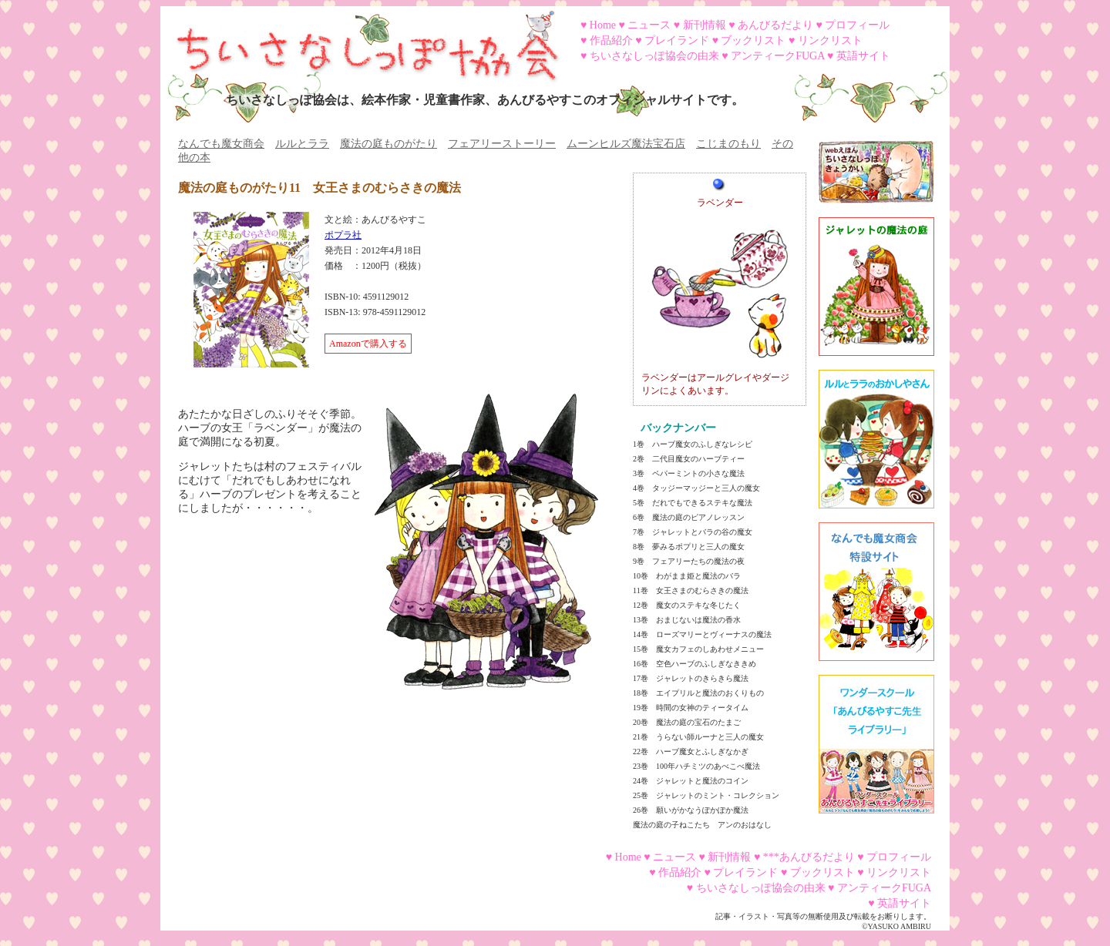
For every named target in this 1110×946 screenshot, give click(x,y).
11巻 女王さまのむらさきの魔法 (690, 590)
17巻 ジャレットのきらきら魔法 (690, 678)
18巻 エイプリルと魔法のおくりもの (698, 693)
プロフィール (857, 25)
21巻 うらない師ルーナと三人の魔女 (698, 737)
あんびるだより (775, 25)
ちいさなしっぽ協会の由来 (654, 56)
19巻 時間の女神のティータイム (690, 707)
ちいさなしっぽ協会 (360, 40)
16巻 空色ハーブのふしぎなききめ (694, 663)
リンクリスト (830, 40)
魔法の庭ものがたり (388, 143)
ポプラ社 (343, 235)
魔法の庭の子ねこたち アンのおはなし (702, 824)
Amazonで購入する (368, 343)
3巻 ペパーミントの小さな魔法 (689, 473)
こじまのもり (728, 143)
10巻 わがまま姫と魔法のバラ (687, 576)
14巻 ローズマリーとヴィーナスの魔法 (702, 634)
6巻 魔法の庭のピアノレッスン (689, 517)
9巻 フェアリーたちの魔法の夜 (689, 561)
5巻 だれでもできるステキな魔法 (692, 502)
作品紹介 (611, 40)
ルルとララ (302, 143)
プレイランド (676, 40)
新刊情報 (704, 25)
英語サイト (863, 56)
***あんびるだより (809, 857)
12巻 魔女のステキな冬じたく (687, 605)
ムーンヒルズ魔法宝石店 (626, 143)
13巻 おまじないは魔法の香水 (687, 620)
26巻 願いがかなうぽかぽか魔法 (690, 810)
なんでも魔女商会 (221, 143)
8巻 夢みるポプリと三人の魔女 (689, 546)
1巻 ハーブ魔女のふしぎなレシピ (692, 444)
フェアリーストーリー (502, 143)
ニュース (649, 25)
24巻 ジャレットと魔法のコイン (690, 781)
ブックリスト (753, 40)
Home (603, 25)
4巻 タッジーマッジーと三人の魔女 (696, 488)
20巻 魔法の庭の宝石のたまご (687, 722)
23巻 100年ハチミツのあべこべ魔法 (696, 766)
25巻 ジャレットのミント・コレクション (706, 795)
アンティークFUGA (777, 56)
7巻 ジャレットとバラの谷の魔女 (692, 532)
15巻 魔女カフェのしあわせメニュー (698, 649)
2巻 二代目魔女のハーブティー (689, 459)
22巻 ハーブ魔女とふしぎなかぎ (690, 751)
